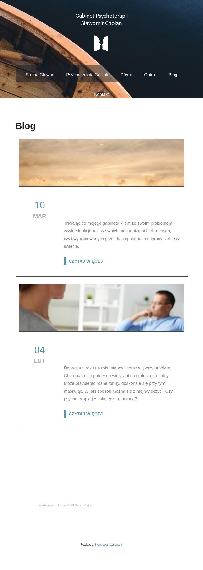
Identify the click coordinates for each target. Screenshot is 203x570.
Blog (173, 74)
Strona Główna (40, 74)
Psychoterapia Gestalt (87, 74)
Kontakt (101, 94)
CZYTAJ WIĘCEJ (86, 261)
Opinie (150, 74)
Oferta (126, 74)
